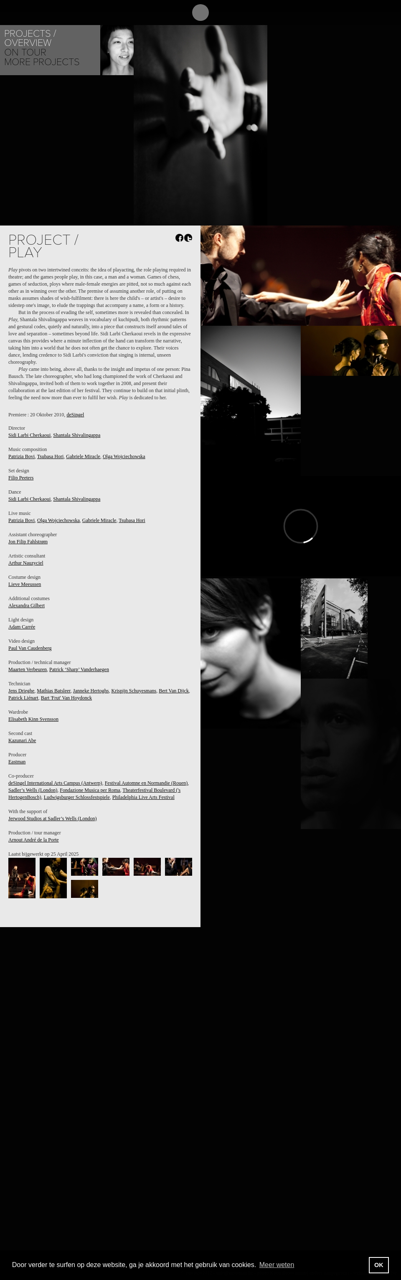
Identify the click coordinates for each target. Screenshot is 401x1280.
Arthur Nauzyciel (25, 563)
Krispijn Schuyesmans (133, 691)
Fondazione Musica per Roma (90, 790)
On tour (25, 52)
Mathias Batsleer (54, 691)
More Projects (42, 62)
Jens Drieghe (21, 691)
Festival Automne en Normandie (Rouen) (146, 783)
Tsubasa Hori (50, 456)
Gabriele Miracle (83, 456)
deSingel (75, 415)
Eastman (16, 762)
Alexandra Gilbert (26, 605)
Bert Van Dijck (174, 691)
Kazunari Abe (22, 740)
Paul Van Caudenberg (30, 648)
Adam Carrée (21, 627)
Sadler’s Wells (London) (32, 790)
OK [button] (378, 1265)
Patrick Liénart (23, 698)
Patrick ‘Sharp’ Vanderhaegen (79, 669)
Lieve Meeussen (24, 584)
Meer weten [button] (276, 1264)
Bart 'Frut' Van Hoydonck (66, 698)
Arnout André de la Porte (33, 840)
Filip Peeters (20, 478)
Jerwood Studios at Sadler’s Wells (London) (52, 818)
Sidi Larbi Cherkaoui (29, 435)
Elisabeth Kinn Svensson (33, 719)
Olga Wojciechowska (124, 456)
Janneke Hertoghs (91, 691)
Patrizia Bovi (21, 456)
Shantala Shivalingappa (76, 435)
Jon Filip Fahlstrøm (28, 542)
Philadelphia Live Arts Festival (143, 797)
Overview (27, 43)
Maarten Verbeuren (27, 669)
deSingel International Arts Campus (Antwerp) (55, 783)
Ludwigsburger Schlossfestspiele (77, 797)
